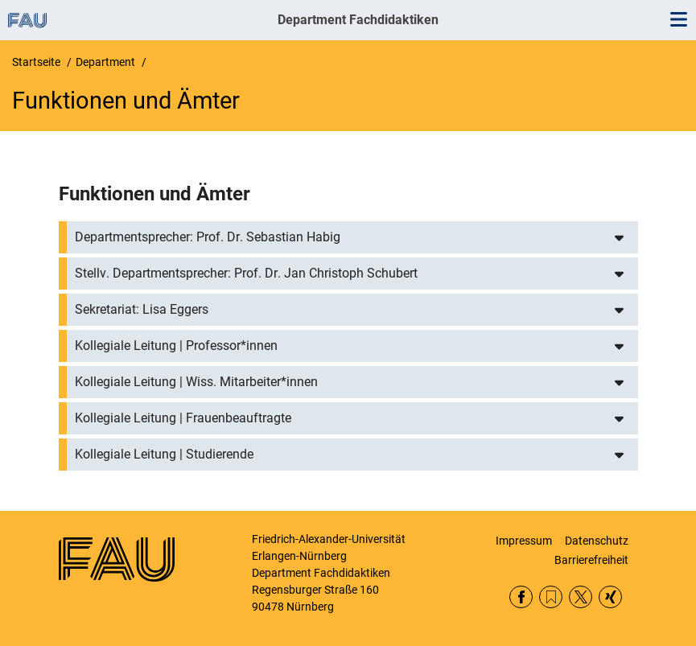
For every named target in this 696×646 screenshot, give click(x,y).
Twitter (580, 597)
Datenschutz (596, 540)
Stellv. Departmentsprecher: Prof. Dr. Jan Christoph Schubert (246, 273)
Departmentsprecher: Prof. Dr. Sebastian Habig (207, 237)
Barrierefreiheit (591, 559)
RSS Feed (550, 597)
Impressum (524, 540)
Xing (610, 597)
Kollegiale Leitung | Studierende (164, 454)
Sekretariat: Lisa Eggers (141, 309)
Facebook (521, 597)
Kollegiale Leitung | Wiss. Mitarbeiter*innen (196, 381)
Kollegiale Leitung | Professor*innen (176, 345)
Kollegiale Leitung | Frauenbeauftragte (183, 418)
